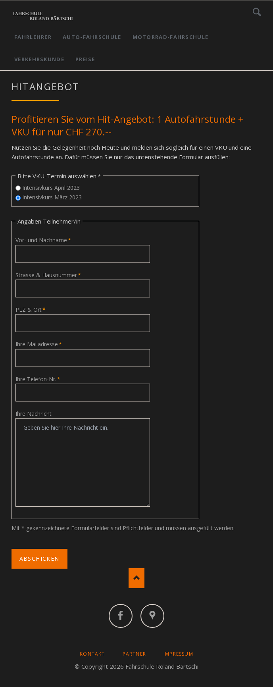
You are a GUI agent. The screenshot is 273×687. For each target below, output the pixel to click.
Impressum (178, 653)
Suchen (257, 11)
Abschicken (39, 558)
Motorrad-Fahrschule (171, 37)
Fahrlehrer (33, 37)
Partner (134, 653)
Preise (85, 59)
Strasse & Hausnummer (48, 275)
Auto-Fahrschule (92, 37)
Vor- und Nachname (43, 240)
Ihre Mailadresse (38, 344)
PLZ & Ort (30, 309)
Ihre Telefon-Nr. (37, 379)
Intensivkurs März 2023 (52, 197)
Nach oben (136, 578)
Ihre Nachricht (33, 413)
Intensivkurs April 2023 (51, 187)
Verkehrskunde (39, 59)
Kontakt (92, 653)
